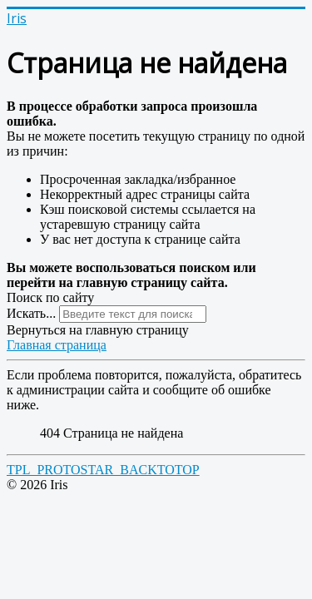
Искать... (31, 313)
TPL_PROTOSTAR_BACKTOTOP (103, 470)
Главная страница (56, 345)
